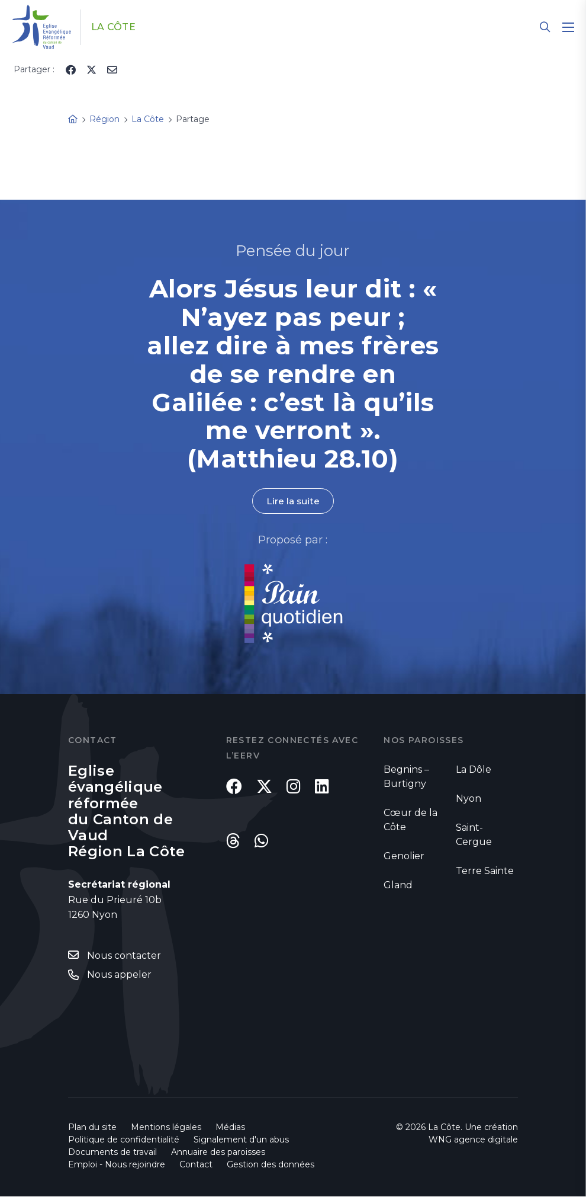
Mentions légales (166, 1127)
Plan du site (92, 1127)
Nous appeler (119, 975)
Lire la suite (293, 501)
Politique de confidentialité (123, 1140)
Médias (230, 1127)
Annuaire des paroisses (218, 1152)
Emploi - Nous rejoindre (116, 1165)
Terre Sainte (485, 871)
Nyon (468, 799)
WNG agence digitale (473, 1140)
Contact (195, 1165)
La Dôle (473, 770)
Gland (398, 885)
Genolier (404, 856)
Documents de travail (112, 1152)
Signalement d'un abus (241, 1140)
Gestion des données (270, 1165)
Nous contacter (124, 956)
